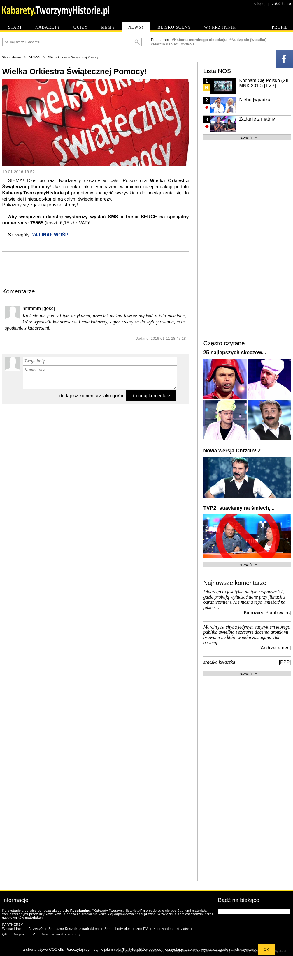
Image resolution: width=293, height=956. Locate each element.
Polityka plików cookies (142, 949)
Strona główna (11, 57)
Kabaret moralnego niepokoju (200, 40)
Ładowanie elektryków (171, 928)
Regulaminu (80, 910)
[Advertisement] (95, 266)
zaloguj (260, 3)
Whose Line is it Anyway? (22, 928)
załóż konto (281, 3)
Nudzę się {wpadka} (248, 40)
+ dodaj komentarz (151, 395)
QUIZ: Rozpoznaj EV (18, 934)
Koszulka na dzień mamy (60, 934)
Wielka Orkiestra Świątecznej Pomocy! (73, 57)
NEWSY (35, 57)
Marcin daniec (165, 44)
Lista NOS (217, 71)
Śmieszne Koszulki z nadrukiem (73, 928)
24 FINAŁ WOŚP (50, 234)
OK (266, 949)
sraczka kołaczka (219, 662)
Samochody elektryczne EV (126, 928)
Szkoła (189, 44)
